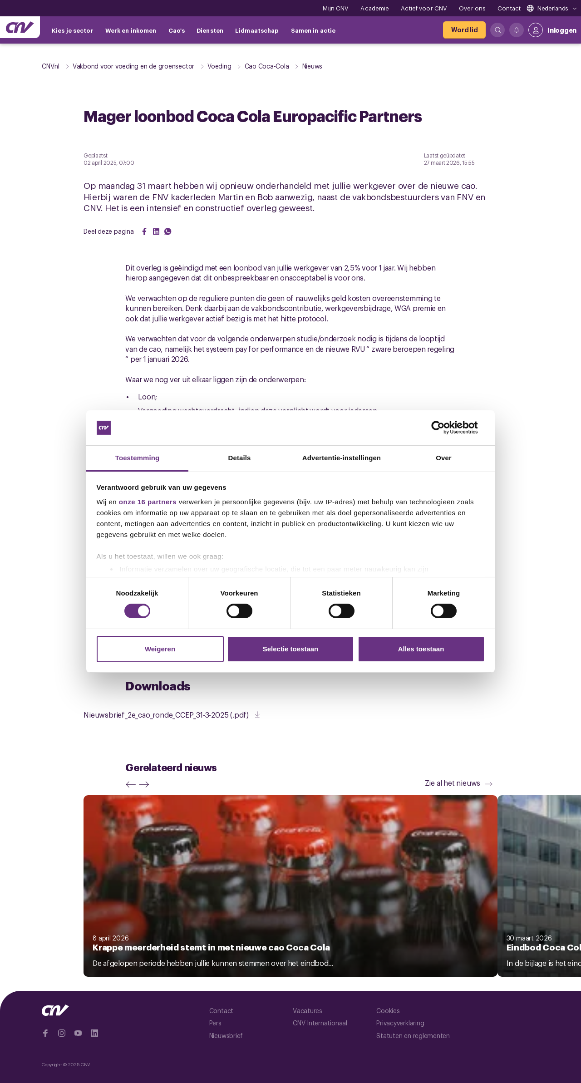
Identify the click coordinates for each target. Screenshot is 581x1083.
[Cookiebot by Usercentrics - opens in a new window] (445, 427)
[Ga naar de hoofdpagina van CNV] (20, 27)
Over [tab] (444, 458)
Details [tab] (239, 458)
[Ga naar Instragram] (62, 1033)
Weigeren (160, 649)
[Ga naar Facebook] (45, 1033)
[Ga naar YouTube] (78, 1033)
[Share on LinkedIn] (156, 231)
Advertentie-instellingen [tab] (341, 458)
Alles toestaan (421, 649)
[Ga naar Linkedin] (94, 1033)
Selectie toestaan (291, 649)
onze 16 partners (148, 502)
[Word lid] (464, 30)
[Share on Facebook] (144, 231)
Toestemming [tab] (137, 458)
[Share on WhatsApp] (168, 231)
